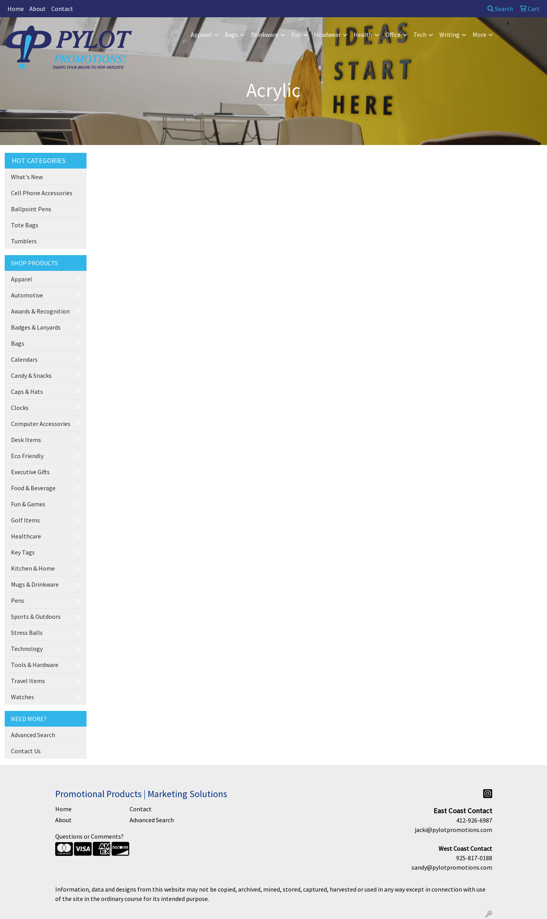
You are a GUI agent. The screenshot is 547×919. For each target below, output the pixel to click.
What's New (27, 177)
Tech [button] (419, 34)
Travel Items (28, 681)
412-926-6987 (474, 820)
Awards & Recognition (40, 311)
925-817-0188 (474, 858)
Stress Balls (27, 632)
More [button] (479, 34)
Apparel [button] (201, 34)
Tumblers (24, 241)
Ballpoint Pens (31, 209)
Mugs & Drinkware (35, 584)
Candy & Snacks (31, 375)
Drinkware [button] (264, 34)
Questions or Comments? (89, 836)
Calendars (24, 359)
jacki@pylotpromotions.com (453, 830)
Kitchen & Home (33, 568)
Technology (27, 649)
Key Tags (23, 552)
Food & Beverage (33, 488)
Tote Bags (24, 225)
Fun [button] (296, 34)
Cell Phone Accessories (41, 193)
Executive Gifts (30, 472)
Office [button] (393, 34)
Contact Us (26, 751)
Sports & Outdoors (36, 616)
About (37, 9)
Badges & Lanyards (36, 327)
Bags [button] (231, 34)
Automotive (27, 295)
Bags (17, 343)
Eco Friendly (27, 456)
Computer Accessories (40, 424)
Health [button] (363, 34)
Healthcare (26, 536)
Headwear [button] (327, 34)
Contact (62, 9)
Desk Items (26, 440)
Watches (22, 697)
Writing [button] (449, 34)
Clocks (20, 407)
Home (15, 9)
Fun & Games (28, 504)
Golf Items (25, 520)
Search (500, 9)
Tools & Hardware (34, 665)
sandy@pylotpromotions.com (452, 867)
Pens (17, 600)
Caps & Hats (27, 391)
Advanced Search (33, 735)
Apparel (21, 279)
